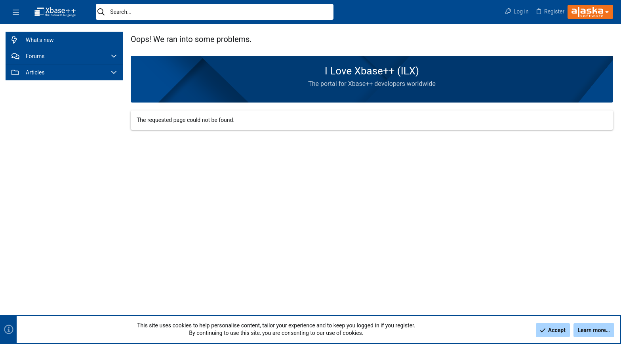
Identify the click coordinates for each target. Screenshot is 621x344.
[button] (16, 12)
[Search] (214, 12)
